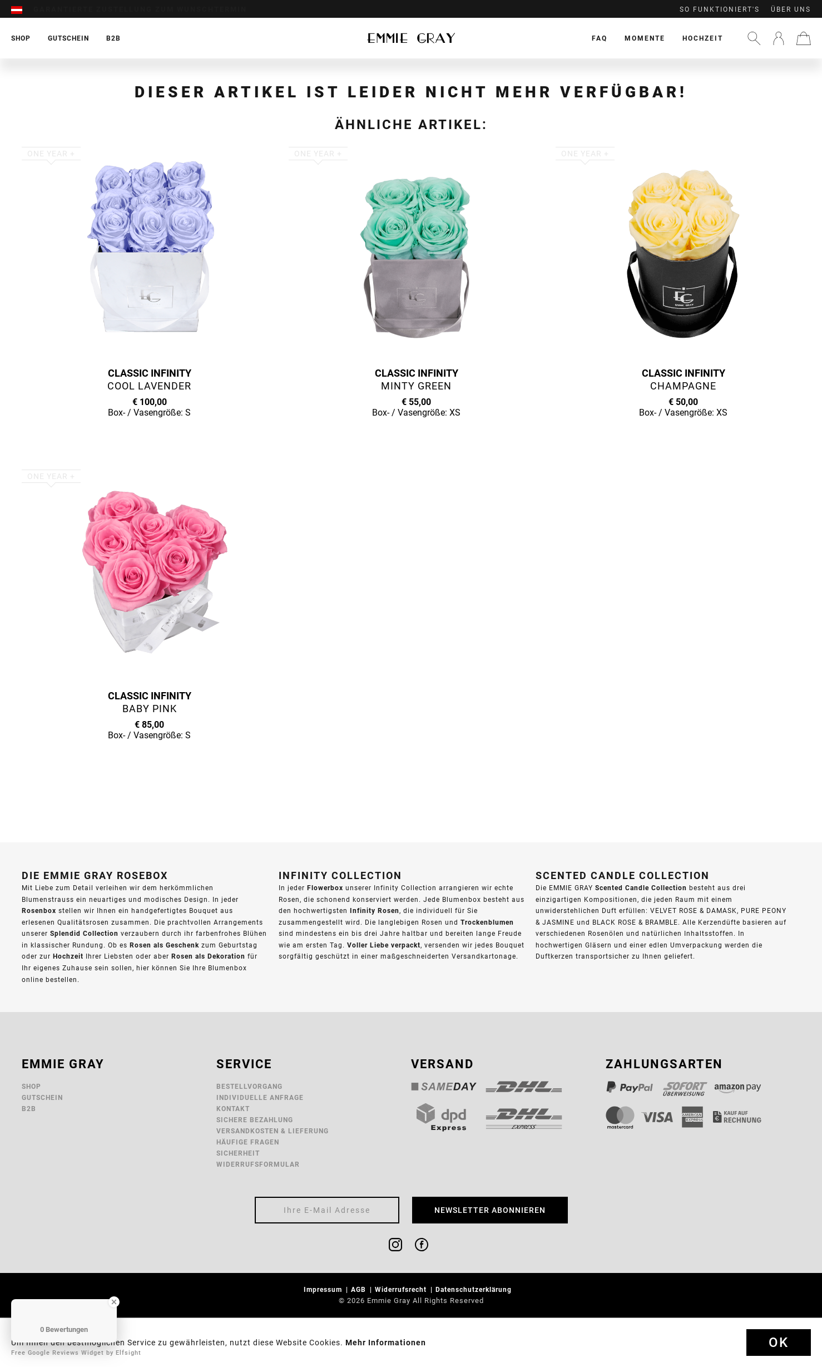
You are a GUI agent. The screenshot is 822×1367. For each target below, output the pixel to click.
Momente (645, 38)
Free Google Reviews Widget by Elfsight (76, 1352)
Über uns (791, 9)
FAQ (599, 38)
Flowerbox (325, 888)
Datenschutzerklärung (474, 1289)
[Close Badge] (114, 1301)
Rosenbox (39, 910)
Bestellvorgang (249, 1086)
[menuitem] (22, 9)
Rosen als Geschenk (164, 945)
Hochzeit (702, 38)
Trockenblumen (487, 922)
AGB (359, 1289)
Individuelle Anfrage (260, 1097)
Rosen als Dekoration (208, 956)
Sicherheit (238, 1153)
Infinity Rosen (374, 910)
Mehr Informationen (385, 1343)
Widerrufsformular (258, 1164)
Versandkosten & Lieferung (272, 1131)
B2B (29, 1108)
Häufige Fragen (247, 1142)
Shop (31, 1086)
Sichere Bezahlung (254, 1120)
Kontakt (233, 1108)
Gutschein (42, 1097)
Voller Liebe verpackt (383, 945)
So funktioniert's (720, 9)
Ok (779, 1342)
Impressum (324, 1289)
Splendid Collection (84, 933)
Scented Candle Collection (641, 888)
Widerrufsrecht (402, 1289)
